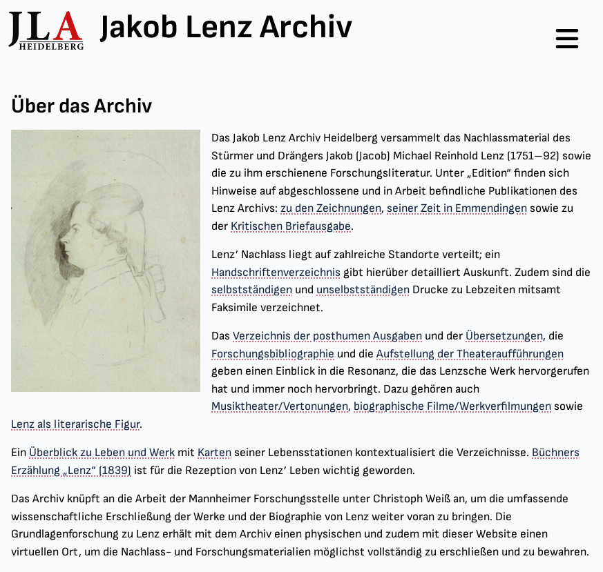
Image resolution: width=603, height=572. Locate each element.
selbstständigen (251, 290)
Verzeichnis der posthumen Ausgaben (327, 336)
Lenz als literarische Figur (75, 424)
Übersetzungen (504, 336)
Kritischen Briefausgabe (291, 226)
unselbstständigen (363, 290)
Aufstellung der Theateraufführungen (470, 354)
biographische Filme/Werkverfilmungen (452, 406)
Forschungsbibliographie (272, 354)
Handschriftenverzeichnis (276, 272)
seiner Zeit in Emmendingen (457, 208)
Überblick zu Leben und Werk (102, 453)
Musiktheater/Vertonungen (279, 406)
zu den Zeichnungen (330, 208)
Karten (214, 453)
